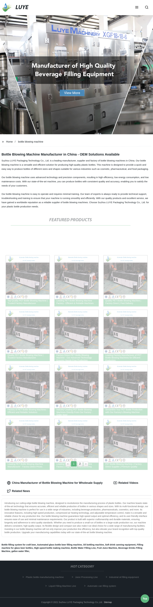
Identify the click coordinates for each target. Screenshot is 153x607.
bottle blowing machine (30, 141)
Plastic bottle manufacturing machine (46, 577)
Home (9, 141)
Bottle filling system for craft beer (19, 544)
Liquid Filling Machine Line (63, 585)
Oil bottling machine (93, 544)
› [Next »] (85, 463)
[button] (136, 7)
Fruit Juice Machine (107, 548)
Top (145, 598)
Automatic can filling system (102, 585)
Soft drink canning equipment (120, 544)
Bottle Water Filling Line (83, 548)
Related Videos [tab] (125, 483)
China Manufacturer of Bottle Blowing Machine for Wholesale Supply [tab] (55, 483)
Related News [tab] (18, 491)
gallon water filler (20, 551)
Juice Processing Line (87, 577)
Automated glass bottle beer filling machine (59, 544)
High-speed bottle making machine (52, 548)
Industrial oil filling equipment (125, 577)
